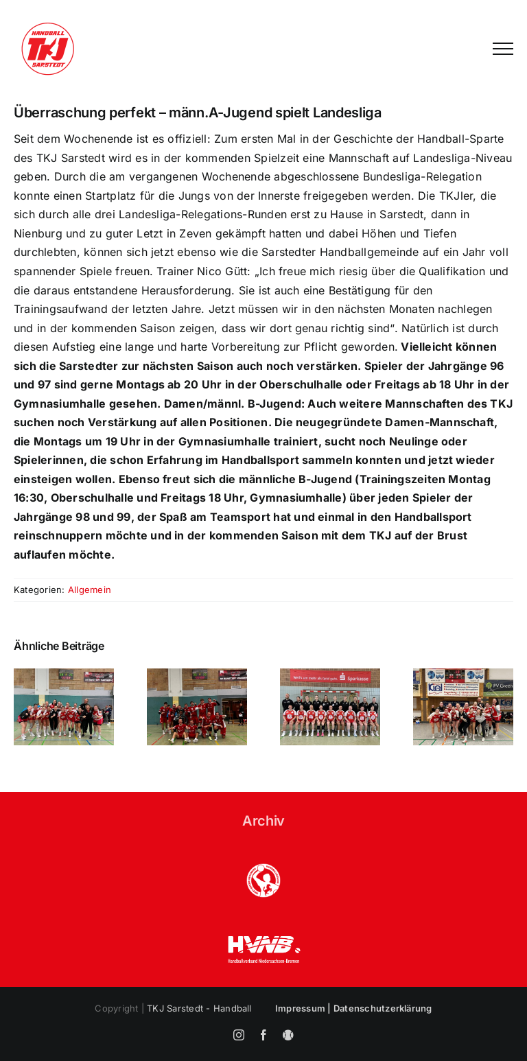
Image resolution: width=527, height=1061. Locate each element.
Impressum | (304, 1008)
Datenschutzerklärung (382, 1008)
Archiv (263, 821)
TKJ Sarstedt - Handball (199, 1008)
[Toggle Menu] (503, 49)
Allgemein (89, 589)
